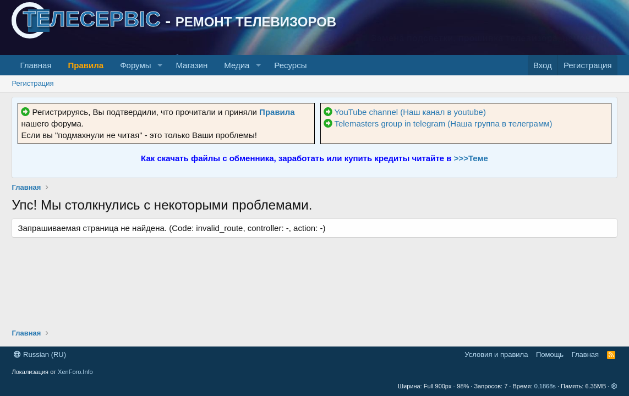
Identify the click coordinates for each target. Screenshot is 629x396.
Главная (35, 65)
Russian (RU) (40, 354)
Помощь (550, 354)
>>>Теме (471, 158)
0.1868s (545, 386)
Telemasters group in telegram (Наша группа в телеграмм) (443, 123)
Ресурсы (290, 65)
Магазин (191, 65)
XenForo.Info (75, 372)
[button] (159, 65)
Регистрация (32, 83)
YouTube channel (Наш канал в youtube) (410, 112)
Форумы (135, 65)
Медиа (236, 65)
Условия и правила (496, 354)
